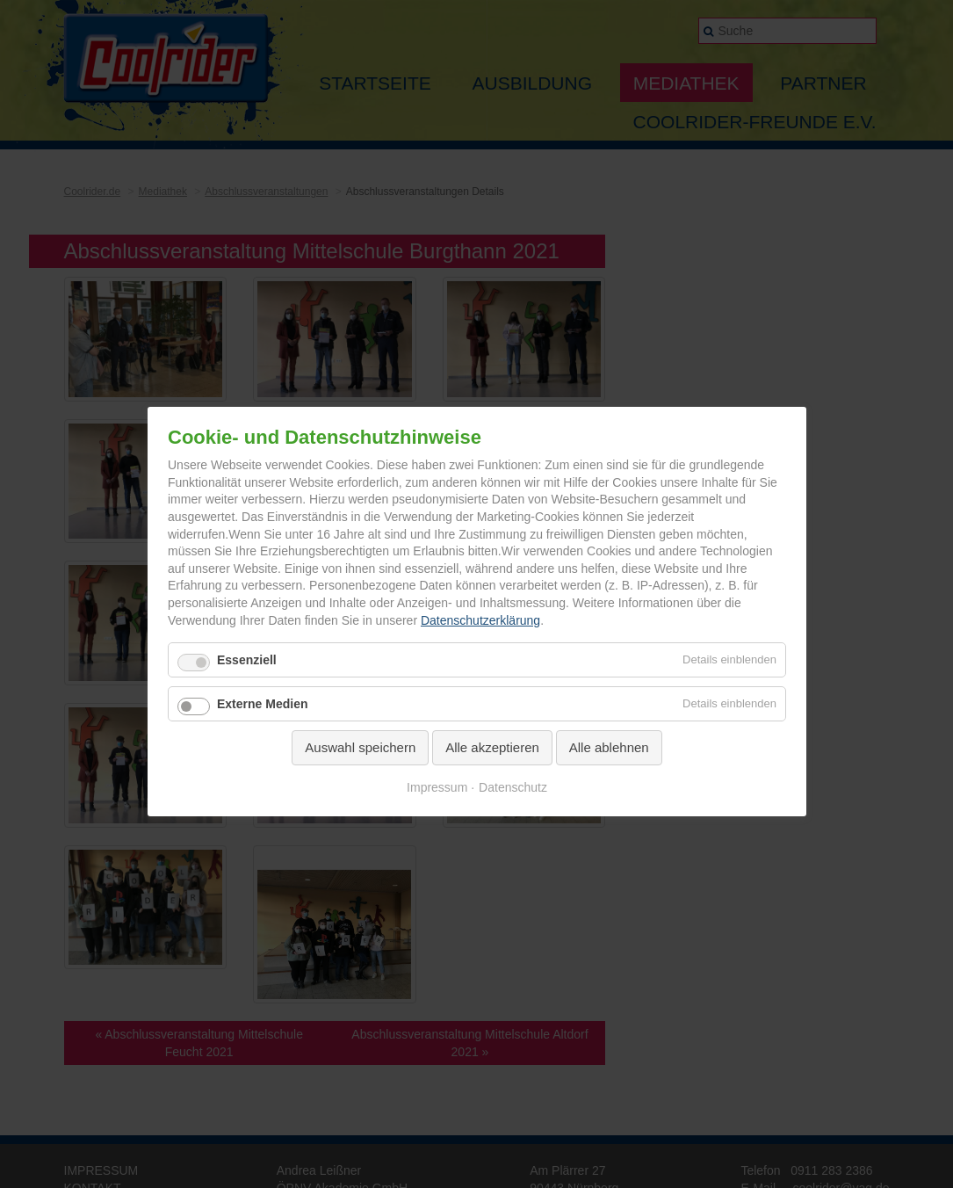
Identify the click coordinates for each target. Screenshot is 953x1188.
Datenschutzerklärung (479, 620)
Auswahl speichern (360, 747)
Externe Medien (262, 704)
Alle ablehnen (608, 747)
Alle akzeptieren (492, 747)
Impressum (437, 787)
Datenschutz (513, 787)
